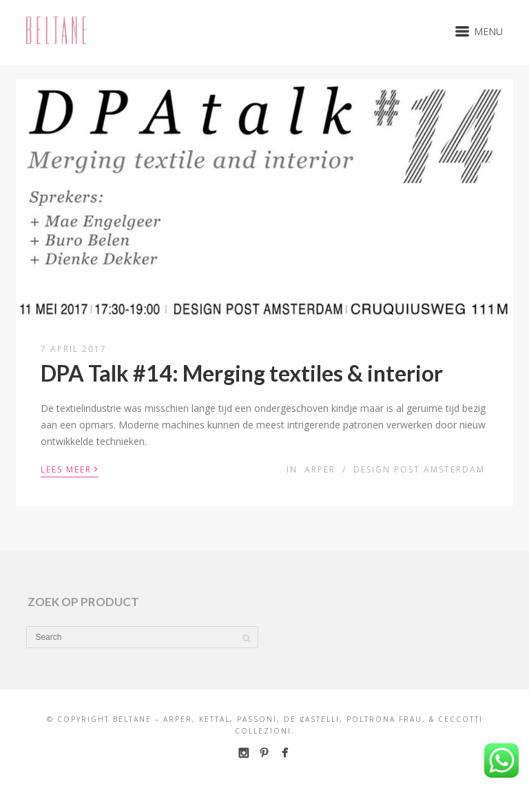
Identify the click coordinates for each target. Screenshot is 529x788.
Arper (319, 469)
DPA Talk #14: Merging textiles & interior (242, 373)
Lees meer (69, 468)
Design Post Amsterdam (419, 469)
